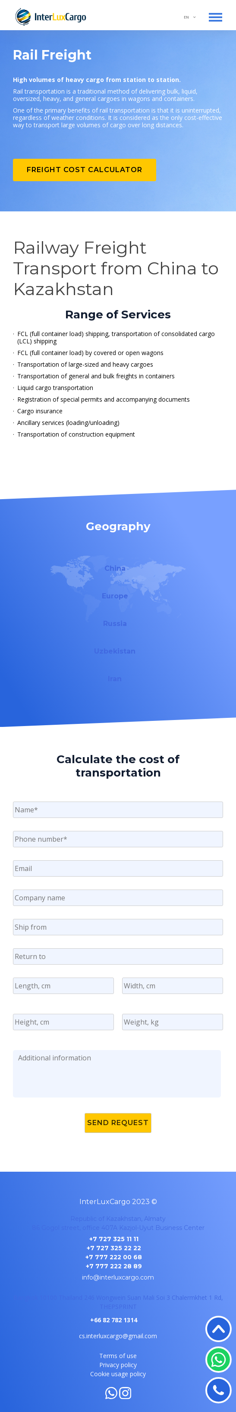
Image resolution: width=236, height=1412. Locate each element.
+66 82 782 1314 (113, 1320)
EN (186, 17)
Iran (115, 679)
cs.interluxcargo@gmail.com (118, 1336)
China (115, 568)
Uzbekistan (114, 651)
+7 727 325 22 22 (114, 1248)
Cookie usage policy (118, 1374)
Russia (115, 624)
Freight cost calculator (84, 170)
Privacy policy (118, 1365)
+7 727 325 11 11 (113, 1239)
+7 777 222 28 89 (114, 1266)
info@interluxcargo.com (118, 1277)
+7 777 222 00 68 (113, 1257)
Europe (115, 596)
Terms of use (118, 1356)
